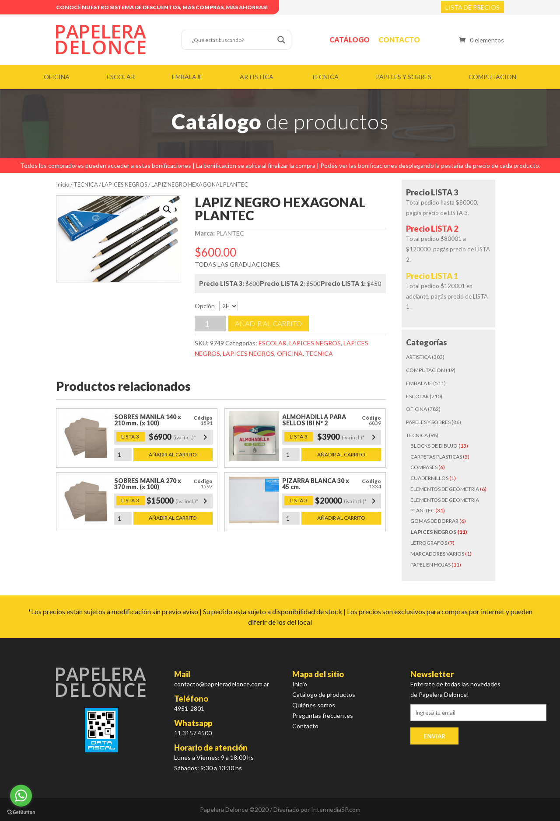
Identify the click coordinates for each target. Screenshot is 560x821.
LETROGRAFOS (428, 542)
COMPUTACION (492, 76)
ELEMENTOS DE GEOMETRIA (444, 489)
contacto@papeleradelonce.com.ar (221, 684)
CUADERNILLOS (429, 478)
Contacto (399, 39)
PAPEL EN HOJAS (430, 564)
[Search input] (232, 40)
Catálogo (349, 39)
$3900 (348, 437)
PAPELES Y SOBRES (403, 76)
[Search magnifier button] (281, 40)
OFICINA (57, 76)
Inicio (63, 184)
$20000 (347, 501)
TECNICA (325, 76)
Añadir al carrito (268, 323)
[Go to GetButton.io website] (21, 812)
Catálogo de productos (323, 694)
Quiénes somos (313, 705)
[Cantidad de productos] (211, 323)
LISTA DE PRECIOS (472, 7)
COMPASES (424, 467)
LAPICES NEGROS (124, 184)
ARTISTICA (256, 76)
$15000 (178, 501)
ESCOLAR (121, 76)
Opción (205, 306)
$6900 (179, 437)
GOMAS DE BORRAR (434, 521)
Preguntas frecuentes (322, 715)
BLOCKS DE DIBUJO (434, 445)
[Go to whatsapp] (21, 796)
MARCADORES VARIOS (437, 553)
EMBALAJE (187, 76)
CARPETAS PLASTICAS (436, 456)
